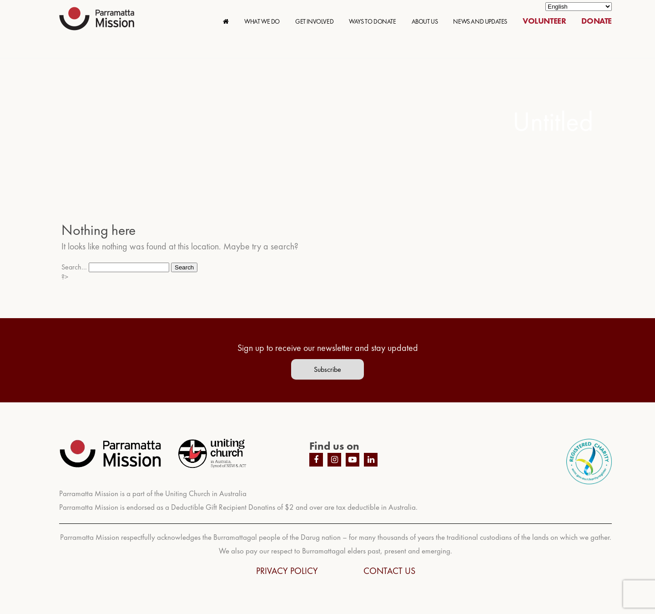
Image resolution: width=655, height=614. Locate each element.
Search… (74, 267)
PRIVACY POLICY (287, 571)
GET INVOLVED (314, 21)
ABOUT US (425, 21)
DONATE (596, 20)
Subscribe (327, 369)
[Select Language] (578, 6)
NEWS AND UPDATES (480, 21)
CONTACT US (389, 571)
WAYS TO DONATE (372, 21)
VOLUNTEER (544, 20)
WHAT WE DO (262, 21)
